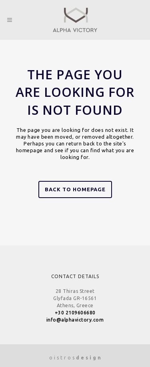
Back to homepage (75, 189)
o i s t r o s (75, 357)
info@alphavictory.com (75, 319)
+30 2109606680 (75, 312)
